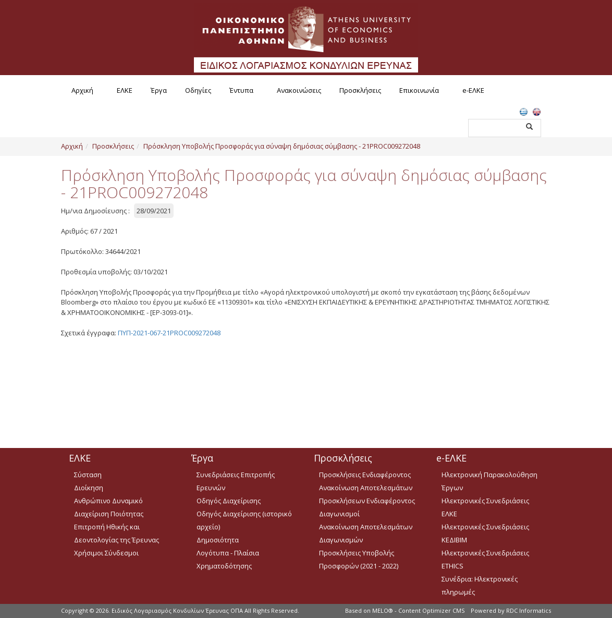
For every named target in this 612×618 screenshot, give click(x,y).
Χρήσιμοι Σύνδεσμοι (106, 553)
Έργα (159, 90)
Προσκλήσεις (360, 90)
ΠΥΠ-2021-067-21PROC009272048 (169, 332)
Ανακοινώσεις (299, 90)
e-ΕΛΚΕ (473, 90)
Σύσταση (88, 474)
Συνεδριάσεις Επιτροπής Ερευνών (236, 481)
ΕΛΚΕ (124, 90)
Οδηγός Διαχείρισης (229, 500)
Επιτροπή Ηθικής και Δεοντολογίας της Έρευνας (116, 533)
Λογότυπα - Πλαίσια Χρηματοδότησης (228, 559)
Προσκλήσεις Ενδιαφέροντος (365, 474)
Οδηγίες (198, 90)
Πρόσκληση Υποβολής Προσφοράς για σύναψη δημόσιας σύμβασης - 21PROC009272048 (281, 146)
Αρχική (82, 90)
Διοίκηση (88, 487)
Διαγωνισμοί (339, 513)
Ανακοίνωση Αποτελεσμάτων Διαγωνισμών (365, 533)
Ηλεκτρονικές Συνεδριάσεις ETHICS (485, 559)
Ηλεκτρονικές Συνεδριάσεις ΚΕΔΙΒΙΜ (485, 533)
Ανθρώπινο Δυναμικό (108, 500)
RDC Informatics (528, 610)
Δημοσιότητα (218, 539)
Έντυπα (241, 90)
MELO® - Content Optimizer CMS (418, 610)
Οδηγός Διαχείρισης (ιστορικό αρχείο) (244, 520)
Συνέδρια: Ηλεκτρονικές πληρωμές (480, 585)
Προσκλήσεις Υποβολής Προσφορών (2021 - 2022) (358, 559)
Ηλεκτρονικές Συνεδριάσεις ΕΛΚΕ (485, 507)
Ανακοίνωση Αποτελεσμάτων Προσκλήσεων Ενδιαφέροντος (367, 494)
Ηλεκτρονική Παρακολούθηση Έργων (489, 481)
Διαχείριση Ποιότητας (108, 513)
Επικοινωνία (419, 90)
